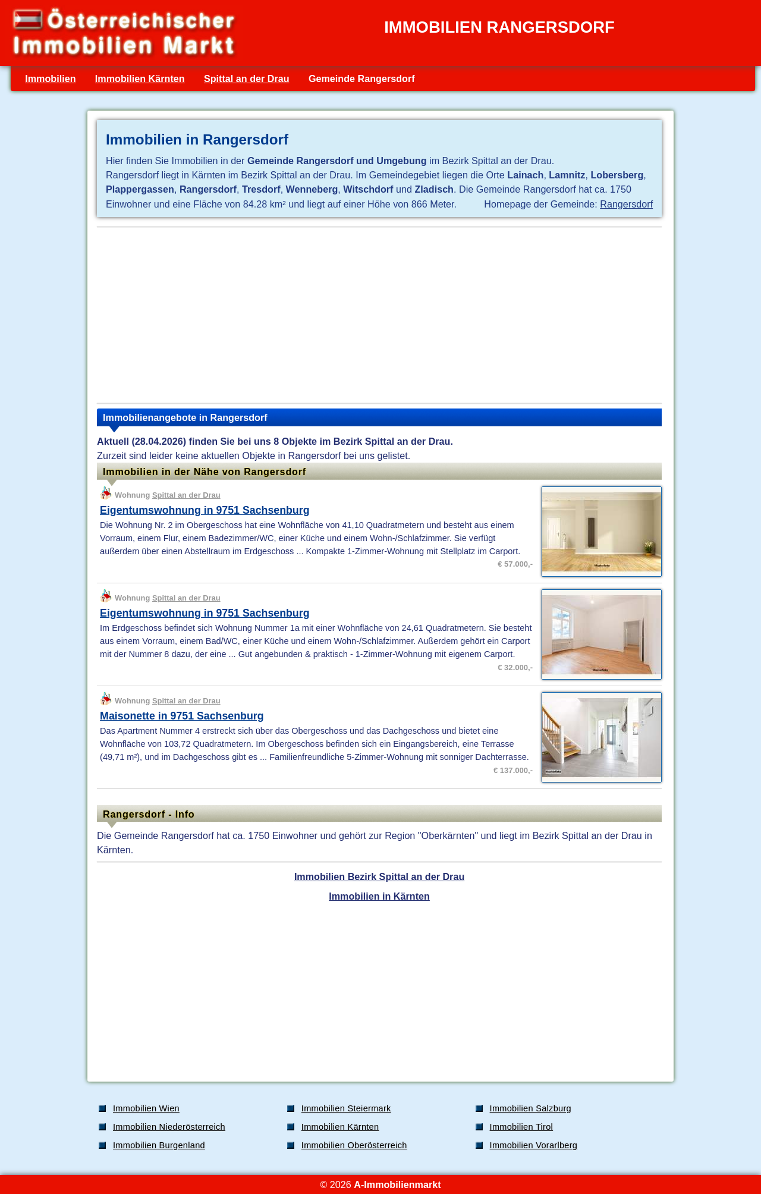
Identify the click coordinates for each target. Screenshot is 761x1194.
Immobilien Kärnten (140, 78)
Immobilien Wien (146, 1108)
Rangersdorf (626, 204)
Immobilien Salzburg (530, 1108)
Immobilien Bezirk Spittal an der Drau (379, 876)
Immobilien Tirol (522, 1127)
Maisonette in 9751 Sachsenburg (181, 716)
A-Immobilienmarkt (397, 1184)
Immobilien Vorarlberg (534, 1145)
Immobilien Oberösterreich (354, 1145)
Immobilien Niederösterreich (169, 1127)
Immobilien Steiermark (346, 1108)
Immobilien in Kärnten (379, 896)
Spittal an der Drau (247, 78)
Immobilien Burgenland (159, 1145)
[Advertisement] (379, 315)
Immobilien (50, 78)
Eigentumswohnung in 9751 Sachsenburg (204, 510)
